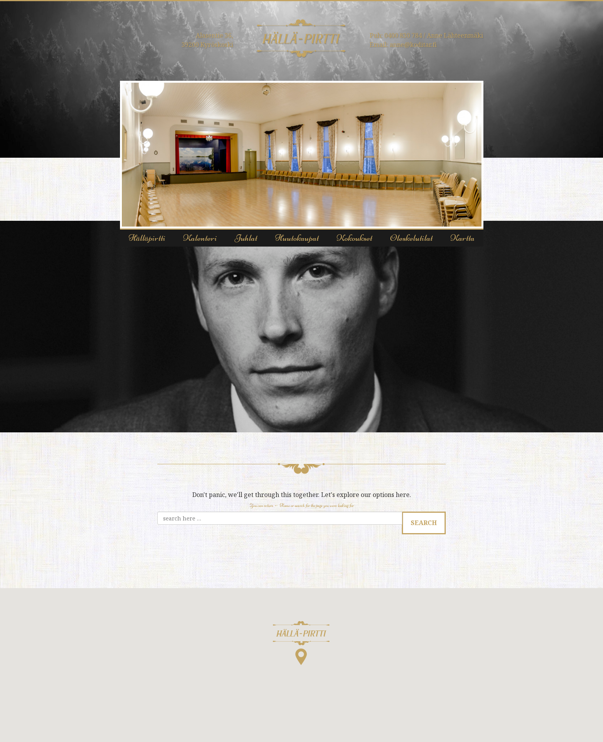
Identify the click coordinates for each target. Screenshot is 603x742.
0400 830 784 (403, 35)
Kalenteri (200, 237)
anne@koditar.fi (413, 44)
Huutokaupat (297, 237)
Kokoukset (354, 237)
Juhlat (246, 237)
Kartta (462, 237)
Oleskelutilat (411, 237)
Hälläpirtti (146, 237)
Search (424, 523)
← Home (282, 505)
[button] (301, 643)
